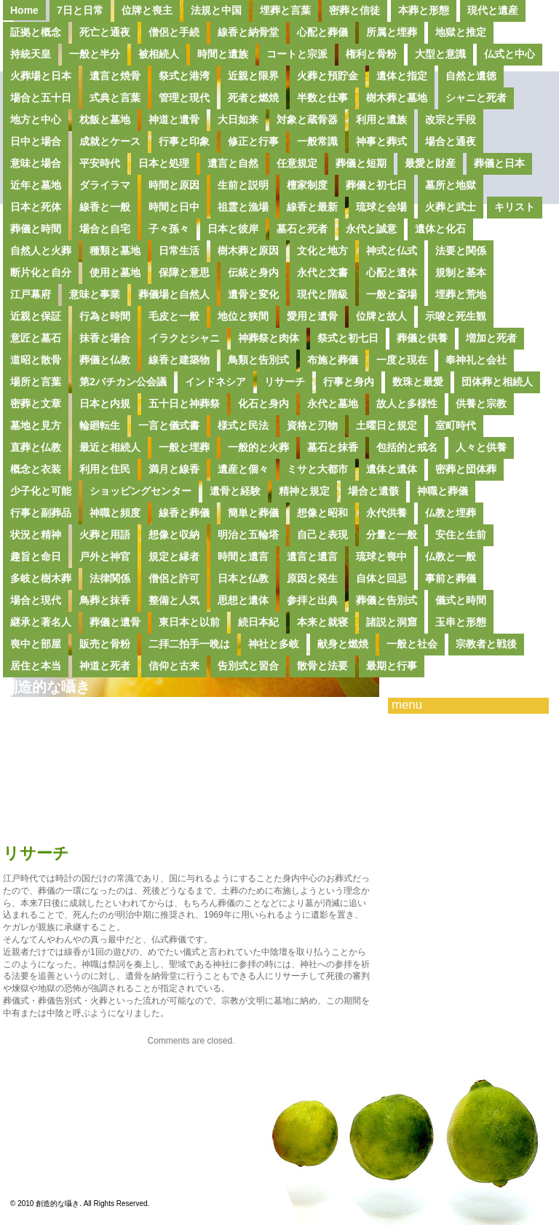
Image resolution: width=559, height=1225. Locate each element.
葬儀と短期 (361, 163)
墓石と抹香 (332, 447)
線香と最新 (312, 207)
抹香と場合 (104, 338)
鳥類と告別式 (258, 360)
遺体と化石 (440, 229)
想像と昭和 (322, 513)
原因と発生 (312, 578)
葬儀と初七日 (376, 185)
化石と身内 (263, 403)
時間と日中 (173, 207)
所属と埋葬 (391, 32)
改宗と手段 (450, 119)
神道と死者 (104, 665)
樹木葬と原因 (248, 250)
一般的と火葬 (258, 447)
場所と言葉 (35, 381)
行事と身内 (348, 381)
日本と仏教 (243, 578)
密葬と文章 (35, 403)
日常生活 (179, 250)
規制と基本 (460, 272)
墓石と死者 (302, 229)
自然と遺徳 (470, 76)
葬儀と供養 (422, 338)
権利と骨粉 (371, 54)
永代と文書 (322, 272)
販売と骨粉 (104, 644)
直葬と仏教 (35, 447)
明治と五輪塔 (248, 534)
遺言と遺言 (312, 556)
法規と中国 (216, 10)
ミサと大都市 (317, 469)
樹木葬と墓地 (396, 97)
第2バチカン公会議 (123, 381)
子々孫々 (168, 229)
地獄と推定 (460, 32)
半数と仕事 (322, 97)
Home (24, 10)
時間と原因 (173, 185)
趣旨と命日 (35, 556)
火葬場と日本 (40, 76)
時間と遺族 (222, 54)
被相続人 (158, 54)
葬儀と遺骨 (115, 622)
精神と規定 (304, 491)
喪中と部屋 (35, 644)
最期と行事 (391, 665)
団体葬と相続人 (497, 381)
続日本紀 (258, 622)
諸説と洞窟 (391, 622)
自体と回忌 (381, 578)
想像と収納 (173, 534)
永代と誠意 (371, 229)
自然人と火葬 (40, 250)
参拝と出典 (312, 600)
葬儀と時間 (35, 229)
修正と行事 (253, 141)
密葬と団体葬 (465, 469)
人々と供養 (481, 447)
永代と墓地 (332, 403)
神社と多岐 (273, 644)
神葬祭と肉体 (268, 338)
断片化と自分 (40, 272)
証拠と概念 (35, 32)
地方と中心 (35, 119)
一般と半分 (94, 54)
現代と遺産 (492, 10)
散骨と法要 (322, 665)
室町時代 (455, 425)
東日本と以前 (189, 622)
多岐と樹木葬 (40, 578)
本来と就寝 (322, 622)
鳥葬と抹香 (104, 600)
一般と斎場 (391, 294)
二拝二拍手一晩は (189, 644)
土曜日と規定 (386, 425)
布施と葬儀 (332, 360)
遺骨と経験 (235, 491)
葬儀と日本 (499, 163)
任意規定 (297, 163)
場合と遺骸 (373, 491)
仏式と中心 (509, 54)
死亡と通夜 (104, 32)
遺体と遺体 (391, 469)
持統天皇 (30, 54)
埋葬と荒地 (460, 294)
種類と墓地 (115, 250)
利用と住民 (104, 469)
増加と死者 (491, 338)
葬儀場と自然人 (174, 294)
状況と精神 (35, 534)
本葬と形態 (423, 10)
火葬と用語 (104, 534)
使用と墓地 (115, 272)
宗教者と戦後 (486, 644)
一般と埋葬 (184, 447)
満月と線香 (173, 469)
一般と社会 (411, 644)
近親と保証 (35, 316)
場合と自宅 (104, 229)
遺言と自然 (232, 163)
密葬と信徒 (354, 10)
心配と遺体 (391, 272)
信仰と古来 (173, 665)
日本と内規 (104, 403)
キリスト (514, 207)
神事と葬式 (381, 141)
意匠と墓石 (35, 338)
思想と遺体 (243, 600)
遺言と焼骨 (115, 76)
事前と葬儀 (450, 578)
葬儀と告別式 (386, 600)
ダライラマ (104, 185)
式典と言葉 (115, 97)
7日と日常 (80, 10)
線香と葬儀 (184, 513)
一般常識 (317, 141)
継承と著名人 (40, 622)
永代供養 (386, 513)
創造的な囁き (46, 687)
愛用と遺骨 (312, 316)
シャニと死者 (476, 97)
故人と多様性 (406, 403)
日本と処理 (163, 163)
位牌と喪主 (147, 10)
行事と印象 (184, 141)
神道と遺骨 (173, 119)
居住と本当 (35, 665)
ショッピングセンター (140, 491)
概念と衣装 (35, 469)
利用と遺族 (381, 119)
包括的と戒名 (406, 447)
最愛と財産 (430, 163)
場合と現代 (35, 600)
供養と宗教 (481, 403)
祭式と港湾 (184, 76)
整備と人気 (173, 600)
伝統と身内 (253, 272)
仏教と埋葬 (450, 513)
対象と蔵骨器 (307, 119)
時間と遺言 (243, 556)
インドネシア (215, 381)
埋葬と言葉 (285, 10)
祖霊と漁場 (243, 207)
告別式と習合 (248, 665)
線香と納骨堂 (248, 32)
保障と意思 (184, 272)
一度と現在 (401, 360)
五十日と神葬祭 (184, 403)
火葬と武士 (450, 207)
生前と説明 (243, 185)
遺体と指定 (401, 76)
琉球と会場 (381, 207)
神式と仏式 (391, 250)
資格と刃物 (312, 425)
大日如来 (238, 119)
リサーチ (284, 381)
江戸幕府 (30, 294)
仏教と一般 (450, 556)
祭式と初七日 (347, 338)
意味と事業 (94, 294)
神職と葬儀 (442, 491)
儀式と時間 (460, 600)
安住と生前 (460, 534)
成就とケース (109, 141)
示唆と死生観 (455, 316)
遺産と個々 (243, 469)
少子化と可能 (40, 491)
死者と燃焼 (253, 97)
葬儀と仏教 (104, 360)
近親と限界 (253, 76)
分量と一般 (391, 534)
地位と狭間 (243, 316)
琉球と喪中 (381, 556)
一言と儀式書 (168, 425)
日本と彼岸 (232, 229)
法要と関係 (460, 250)
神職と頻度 (115, 513)
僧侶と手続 (173, 32)
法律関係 (110, 578)
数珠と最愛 (417, 381)
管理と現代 (184, 97)
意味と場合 (35, 163)
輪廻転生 (99, 425)
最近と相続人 (109, 447)
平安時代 (99, 163)
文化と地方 (322, 250)
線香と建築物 (179, 360)
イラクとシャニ (184, 338)
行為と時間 (104, 316)
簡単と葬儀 (253, 513)
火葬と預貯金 (327, 76)
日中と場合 (35, 141)
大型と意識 (440, 54)
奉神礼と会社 (476, 360)
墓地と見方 (35, 425)
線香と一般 (104, 207)
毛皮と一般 (173, 316)
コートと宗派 (297, 54)
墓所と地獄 (450, 185)
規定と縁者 (173, 556)
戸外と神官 (104, 556)
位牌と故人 (381, 316)
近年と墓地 (35, 185)
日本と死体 (35, 207)
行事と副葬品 (40, 513)
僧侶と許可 (173, 578)
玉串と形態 (460, 622)
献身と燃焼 (342, 644)
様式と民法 (243, 425)
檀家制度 (307, 185)
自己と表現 (322, 534)
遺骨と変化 (253, 294)
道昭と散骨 (35, 360)
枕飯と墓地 (104, 119)
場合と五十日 (40, 97)
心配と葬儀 (322, 32)
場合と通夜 (450, 141)
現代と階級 (322, 294)
